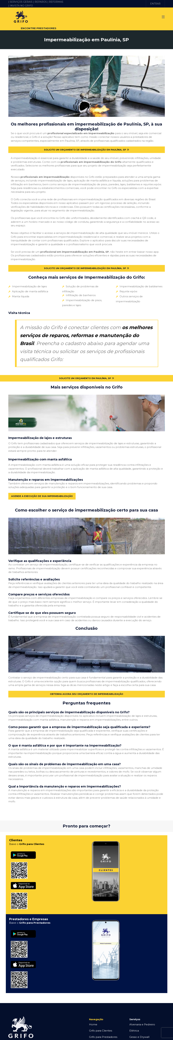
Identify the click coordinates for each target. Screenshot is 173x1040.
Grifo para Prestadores (103, 1030)
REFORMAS (56, 1)
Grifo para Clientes (100, 1024)
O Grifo (93, 1036)
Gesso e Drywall (139, 1030)
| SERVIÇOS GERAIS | (21, 1)
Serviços (134, 1012)
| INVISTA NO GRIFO (20, 5)
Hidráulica (135, 1036)
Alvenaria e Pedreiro (142, 1017)
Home (93, 1017)
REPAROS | (41, 1)
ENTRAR (155, 3)
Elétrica (134, 1024)
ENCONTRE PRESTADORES (38, 28)
